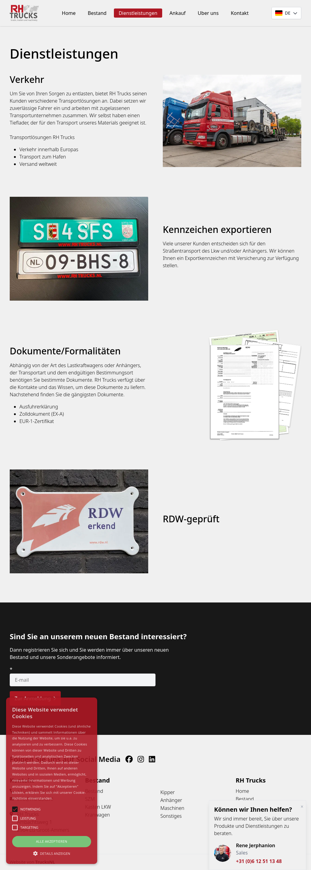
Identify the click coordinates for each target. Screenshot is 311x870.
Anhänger (171, 800)
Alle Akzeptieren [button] (51, 841)
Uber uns (208, 13)
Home (69, 13)
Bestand (97, 13)
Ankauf (177, 13)
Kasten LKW (98, 806)
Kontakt (240, 13)
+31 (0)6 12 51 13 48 (259, 861)
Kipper (167, 792)
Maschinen (172, 808)
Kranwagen (97, 814)
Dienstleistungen (138, 13)
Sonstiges (171, 816)
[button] (51, 853)
